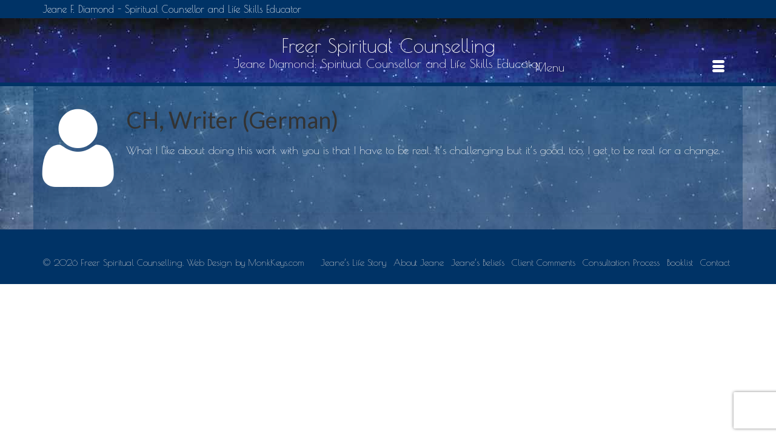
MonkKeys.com (276, 340)
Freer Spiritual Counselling (388, 45)
